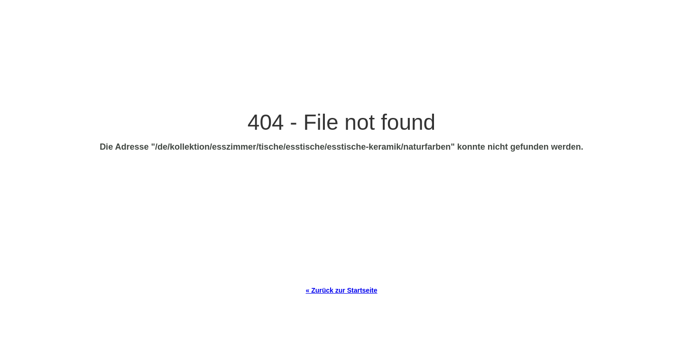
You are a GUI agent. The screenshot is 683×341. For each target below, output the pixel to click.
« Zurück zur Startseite (342, 290)
